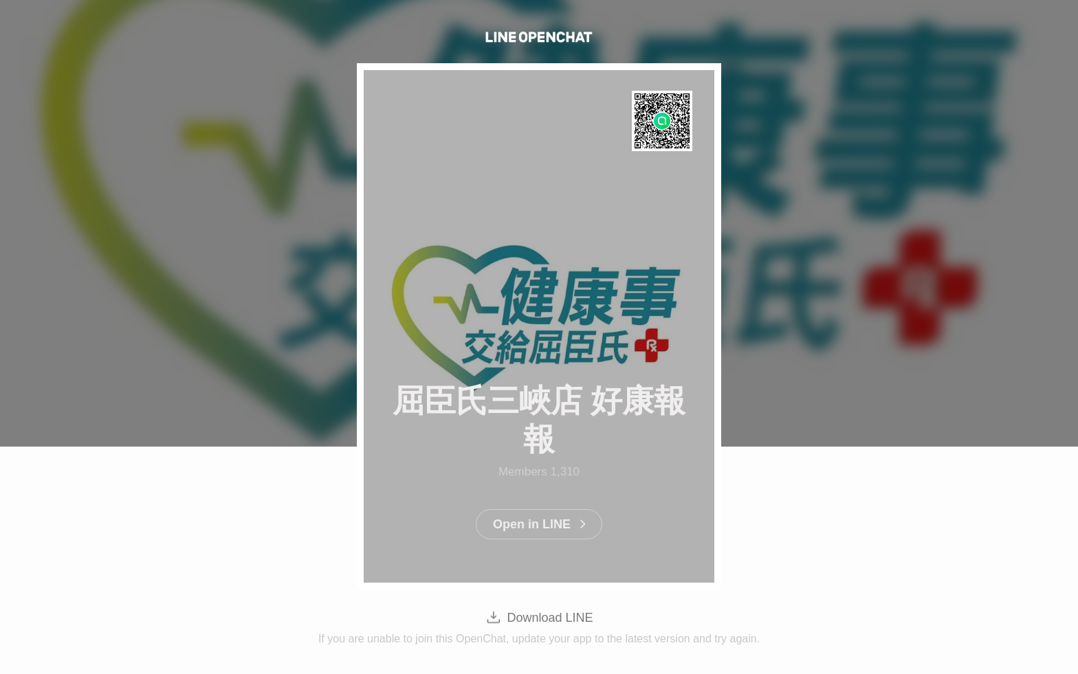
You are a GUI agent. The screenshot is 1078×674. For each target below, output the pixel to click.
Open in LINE (532, 524)
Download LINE (550, 618)
